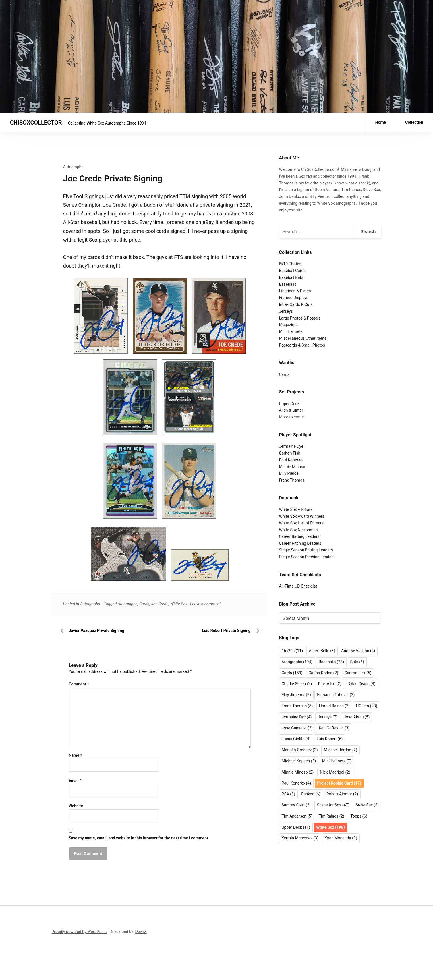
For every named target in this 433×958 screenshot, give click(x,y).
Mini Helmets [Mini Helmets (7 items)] (337, 761)
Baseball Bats (291, 277)
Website (76, 806)
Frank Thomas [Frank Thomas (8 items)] (297, 706)
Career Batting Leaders (299, 536)
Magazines (289, 324)
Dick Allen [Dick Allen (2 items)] (330, 683)
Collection (414, 122)
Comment (79, 684)
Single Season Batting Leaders (306, 550)
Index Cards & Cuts (296, 304)
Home (380, 122)
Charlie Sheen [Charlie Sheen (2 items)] (297, 683)
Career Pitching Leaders (300, 543)
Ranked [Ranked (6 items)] (310, 794)
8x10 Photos (290, 264)
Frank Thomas (291, 480)
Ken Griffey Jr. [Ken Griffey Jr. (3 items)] (334, 728)
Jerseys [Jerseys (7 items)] (327, 717)
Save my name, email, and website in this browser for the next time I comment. (139, 838)
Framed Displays (293, 297)
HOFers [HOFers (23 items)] (366, 706)
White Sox (178, 604)
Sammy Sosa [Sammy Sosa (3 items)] (296, 805)
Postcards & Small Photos (302, 345)
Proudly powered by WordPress (79, 931)
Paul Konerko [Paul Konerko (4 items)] (296, 783)
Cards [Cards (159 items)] (292, 673)
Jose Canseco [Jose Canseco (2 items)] (297, 728)
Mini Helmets (291, 331)
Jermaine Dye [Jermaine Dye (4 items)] (297, 717)
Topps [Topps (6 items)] (358, 816)
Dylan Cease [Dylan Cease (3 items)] (362, 683)
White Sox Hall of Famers (301, 523)
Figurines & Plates (295, 291)
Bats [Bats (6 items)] (357, 662)
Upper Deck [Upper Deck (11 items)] (296, 827)
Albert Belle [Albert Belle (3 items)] (322, 650)
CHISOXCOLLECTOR (36, 122)
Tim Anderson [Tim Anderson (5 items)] (297, 816)
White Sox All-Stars (296, 509)
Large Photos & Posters (300, 318)
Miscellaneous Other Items (302, 338)
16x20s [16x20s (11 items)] (292, 650)
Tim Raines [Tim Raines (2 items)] (331, 816)
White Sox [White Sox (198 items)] (330, 827)
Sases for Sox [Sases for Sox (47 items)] (333, 805)
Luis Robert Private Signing (226, 630)
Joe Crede (159, 604)
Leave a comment (205, 604)
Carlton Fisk (289, 453)
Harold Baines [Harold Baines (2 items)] (334, 706)
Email (75, 780)
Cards (144, 604)
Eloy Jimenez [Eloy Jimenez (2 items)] (296, 694)
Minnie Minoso (292, 467)
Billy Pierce (289, 473)
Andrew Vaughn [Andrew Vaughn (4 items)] (358, 650)
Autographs (73, 167)
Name (75, 755)
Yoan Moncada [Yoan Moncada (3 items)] (341, 838)
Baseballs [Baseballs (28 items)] (331, 662)
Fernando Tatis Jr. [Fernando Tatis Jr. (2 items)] (336, 694)
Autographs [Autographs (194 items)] (297, 662)
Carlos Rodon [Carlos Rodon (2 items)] (323, 673)
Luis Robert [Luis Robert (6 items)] (330, 739)
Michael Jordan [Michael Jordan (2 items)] (340, 750)
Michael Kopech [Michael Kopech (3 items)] (299, 761)
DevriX (141, 931)
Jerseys (286, 311)
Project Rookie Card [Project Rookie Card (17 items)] (339, 783)
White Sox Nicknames (298, 530)
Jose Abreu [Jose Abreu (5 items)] (357, 717)
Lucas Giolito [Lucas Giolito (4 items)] (296, 739)
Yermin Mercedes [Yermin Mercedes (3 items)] (300, 838)
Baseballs (288, 284)
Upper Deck (289, 403)
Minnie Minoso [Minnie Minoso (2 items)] (298, 772)
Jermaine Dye (291, 446)
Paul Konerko (291, 460)
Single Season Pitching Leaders (307, 557)
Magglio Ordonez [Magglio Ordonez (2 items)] (300, 750)
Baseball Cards (292, 270)
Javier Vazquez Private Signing (96, 630)
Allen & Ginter (291, 410)
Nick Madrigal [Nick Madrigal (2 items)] (335, 772)
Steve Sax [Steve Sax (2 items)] (367, 805)
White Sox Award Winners (301, 516)
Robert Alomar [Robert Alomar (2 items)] (342, 794)
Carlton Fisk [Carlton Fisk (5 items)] (357, 673)
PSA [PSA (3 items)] (288, 794)
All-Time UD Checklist (298, 586)
